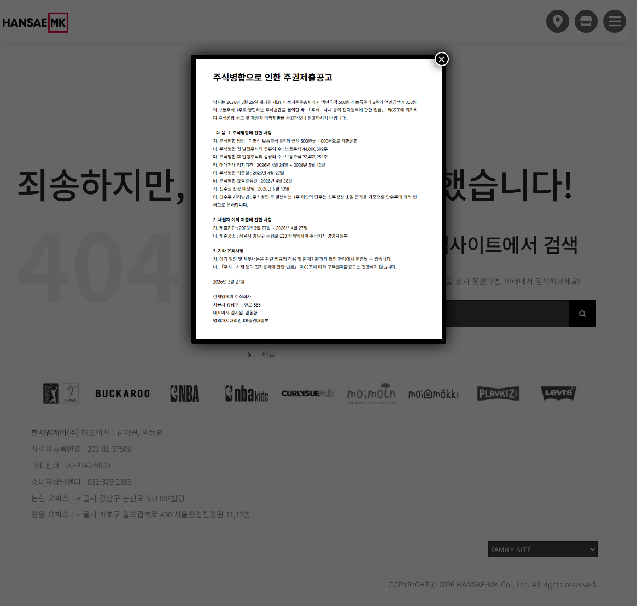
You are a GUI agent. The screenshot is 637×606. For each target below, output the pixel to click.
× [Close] (441, 59)
